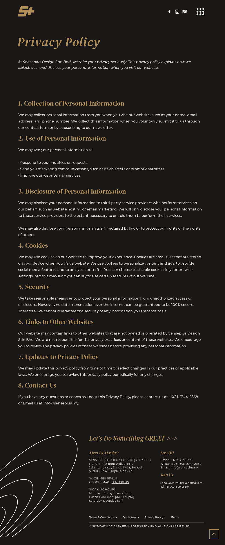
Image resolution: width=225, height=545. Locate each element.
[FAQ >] (175, 517)
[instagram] (177, 11)
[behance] (184, 11)
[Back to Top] (214, 534)
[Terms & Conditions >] (103, 517)
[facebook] (169, 11)
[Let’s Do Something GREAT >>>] (134, 438)
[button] (200, 11)
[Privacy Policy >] (155, 517)
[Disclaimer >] (131, 517)
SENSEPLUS (109, 478)
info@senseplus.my (61, 403)
